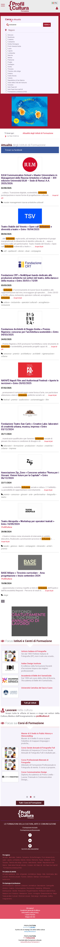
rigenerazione (48, 353)
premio (16, 353)
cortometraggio (37, 399)
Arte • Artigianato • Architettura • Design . (29, 874)
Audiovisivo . (7, 879)
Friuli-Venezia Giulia (14, 46)
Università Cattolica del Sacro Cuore (36, 688)
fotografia (51, 494)
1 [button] (27, 797)
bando (6, 546)
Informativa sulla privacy (30, 912)
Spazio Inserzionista (57, 8)
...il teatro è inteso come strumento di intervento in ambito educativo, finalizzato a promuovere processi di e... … (28, 539)
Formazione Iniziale (30, 828)
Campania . (26, 857)
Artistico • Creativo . (9, 888)
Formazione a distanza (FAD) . (12, 868)
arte (30, 494)
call (4, 251)
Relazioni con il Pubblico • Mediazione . (15, 893)
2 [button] (31, 797)
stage (5, 595)
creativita (48, 445)
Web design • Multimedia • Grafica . (42, 896)
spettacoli (12, 251)
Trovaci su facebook (13, 150)
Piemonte (11, 60)
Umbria (10, 73)
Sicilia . (53, 860)
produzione (30, 445)
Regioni (10, 30)
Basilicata (11, 37)
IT (54, 3)
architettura (26, 353)
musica (39, 445)
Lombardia (11, 53)
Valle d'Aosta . (32, 862)
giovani (24, 494)
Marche (10, 55)
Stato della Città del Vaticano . (17, 865)
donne (20, 251)
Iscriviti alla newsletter (30, 849)
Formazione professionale (30, 830)
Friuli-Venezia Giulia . (48, 857)
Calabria (10, 39)
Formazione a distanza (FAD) (17, 92)
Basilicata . (12, 857)
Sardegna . (47, 860)
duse (27, 251)
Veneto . (40, 862)
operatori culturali (29, 302)
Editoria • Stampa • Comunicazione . (39, 877)
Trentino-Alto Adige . (15, 862)
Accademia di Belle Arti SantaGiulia (36, 675)
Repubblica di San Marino (16, 80)
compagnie (30, 546)
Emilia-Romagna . (36, 857)
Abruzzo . (6, 857)
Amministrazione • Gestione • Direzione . (16, 885)
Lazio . (5, 860)
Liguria (10, 51)
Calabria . (19, 857)
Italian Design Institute (31, 663)
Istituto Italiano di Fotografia (33, 651)
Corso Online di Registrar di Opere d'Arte (38, 784)
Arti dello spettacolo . (9, 874)
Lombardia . (17, 860)
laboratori (7, 445)
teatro (3, 497)
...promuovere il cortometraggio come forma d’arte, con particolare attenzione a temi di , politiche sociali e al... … (29, 393)
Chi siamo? (30, 908)
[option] (29, 763)
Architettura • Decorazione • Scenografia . (41, 885)
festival (6, 399)
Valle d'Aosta (12, 76)
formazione (18, 445)
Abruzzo (10, 35)
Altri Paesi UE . (38, 865)
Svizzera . (30, 865)
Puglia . (41, 860)
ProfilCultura (6, 527)
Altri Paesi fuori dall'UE (15, 89)
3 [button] (34, 797)
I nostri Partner (30, 915)
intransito (41, 546)
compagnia (36, 251)
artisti (49, 546)
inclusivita (15, 302)
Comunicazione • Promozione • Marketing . (29, 888)
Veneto (10, 78)
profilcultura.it (42, 716)
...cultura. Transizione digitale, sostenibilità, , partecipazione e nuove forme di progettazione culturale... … (29, 195)
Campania (11, 42)
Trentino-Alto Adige (14, 71)
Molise (10, 58)
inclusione (5, 305)
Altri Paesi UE (12, 87)
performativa (39, 494)
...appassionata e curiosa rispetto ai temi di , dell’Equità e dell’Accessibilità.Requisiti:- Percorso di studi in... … (29, 589)
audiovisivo (24, 399)
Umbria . (25, 862)
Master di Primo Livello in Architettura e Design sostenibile (38, 734)
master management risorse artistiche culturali (23, 202)
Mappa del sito (30, 917)
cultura (6, 302)
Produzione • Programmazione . (28, 891)
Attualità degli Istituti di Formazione (38, 133)
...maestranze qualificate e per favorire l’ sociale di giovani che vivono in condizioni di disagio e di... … (26, 439)
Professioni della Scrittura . (47, 891)
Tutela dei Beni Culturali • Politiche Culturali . (17, 896)
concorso (7, 353)
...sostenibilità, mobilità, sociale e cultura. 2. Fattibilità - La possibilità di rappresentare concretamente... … (29, 488)
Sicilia (10, 67)
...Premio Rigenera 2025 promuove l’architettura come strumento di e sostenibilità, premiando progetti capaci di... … (29, 346)
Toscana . (6, 862)
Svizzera (10, 85)
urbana (4, 356)
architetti (36, 353)
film (47, 399)
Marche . (23, 860)
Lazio (10, 48)
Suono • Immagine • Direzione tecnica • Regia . (42, 893)
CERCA (47, 25)
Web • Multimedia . (48, 874)
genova (13, 546)
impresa (12, 448)
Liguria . (10, 860)
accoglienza (44, 302)
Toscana (10, 69)
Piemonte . (35, 860)
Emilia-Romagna (13, 44)
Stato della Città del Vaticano (17, 82)
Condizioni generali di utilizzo (30, 910)
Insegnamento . (7, 899)
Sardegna (11, 64)
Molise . (29, 860)
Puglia (10, 62)
